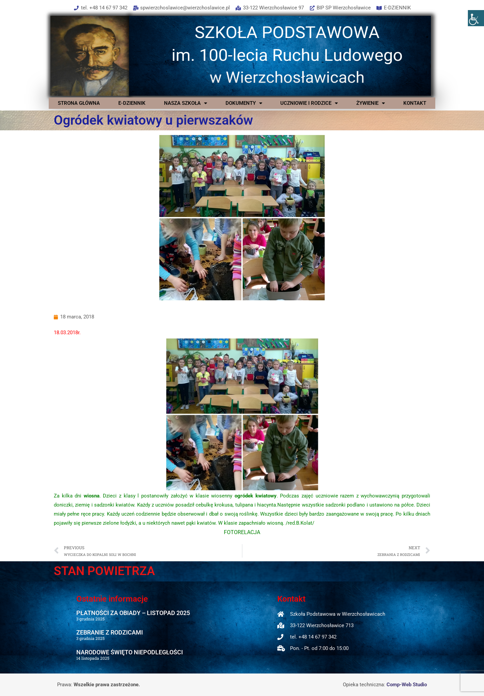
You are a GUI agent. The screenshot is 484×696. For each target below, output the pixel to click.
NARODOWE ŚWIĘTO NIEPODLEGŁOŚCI (129, 652)
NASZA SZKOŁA (185, 103)
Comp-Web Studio (407, 685)
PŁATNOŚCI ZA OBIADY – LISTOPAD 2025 (133, 612)
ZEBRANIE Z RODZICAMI (109, 632)
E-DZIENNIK (132, 103)
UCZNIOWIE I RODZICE (309, 103)
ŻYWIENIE (370, 103)
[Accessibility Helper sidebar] (476, 18)
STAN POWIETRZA (104, 571)
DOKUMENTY (244, 103)
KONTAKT (414, 103)
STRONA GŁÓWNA (79, 103)
